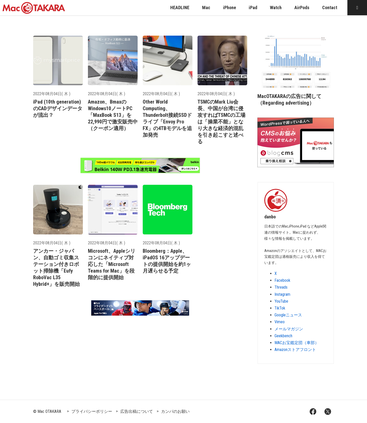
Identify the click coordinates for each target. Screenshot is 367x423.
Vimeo (279, 321)
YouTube (281, 301)
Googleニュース (288, 315)
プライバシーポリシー (91, 411)
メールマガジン (288, 329)
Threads (280, 287)
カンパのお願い (175, 411)
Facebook (282, 280)
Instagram (282, 294)
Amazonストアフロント (295, 349)
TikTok (279, 308)
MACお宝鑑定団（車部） (296, 342)
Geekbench (283, 335)
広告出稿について (136, 411)
